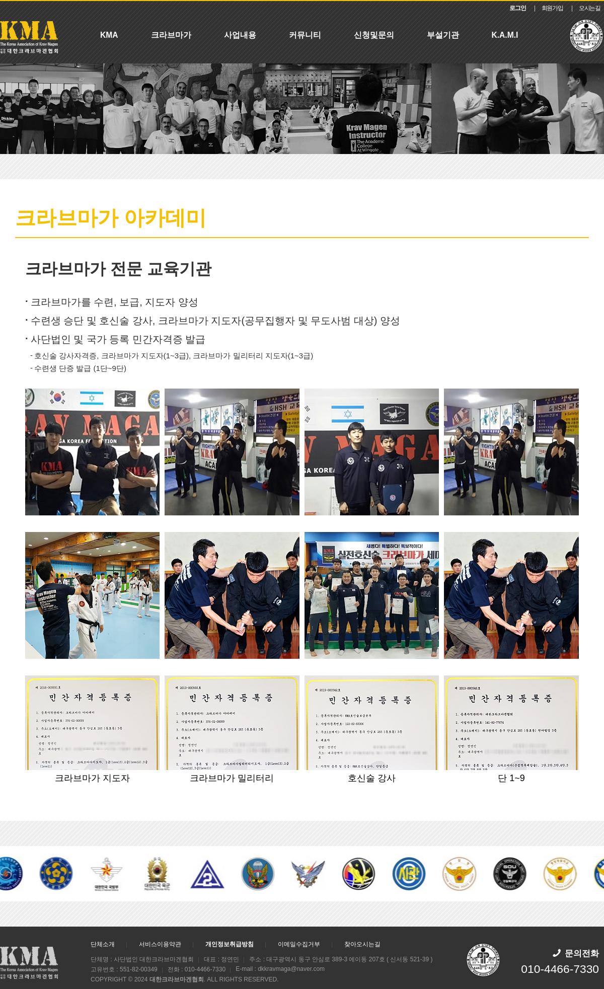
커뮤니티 (305, 35)
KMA (109, 35)
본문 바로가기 (0, 1)
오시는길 (589, 8)
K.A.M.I (505, 35)
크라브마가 (171, 35)
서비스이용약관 (160, 944)
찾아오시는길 (362, 944)
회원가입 (552, 8)
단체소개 (103, 944)
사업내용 (240, 35)
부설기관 (443, 35)
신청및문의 (374, 35)
